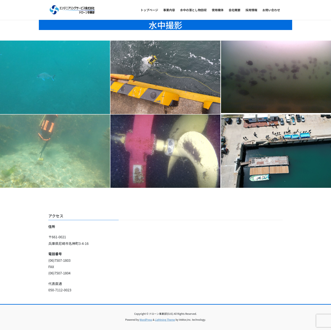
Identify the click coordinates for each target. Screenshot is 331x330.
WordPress (146, 319)
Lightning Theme (165, 319)
